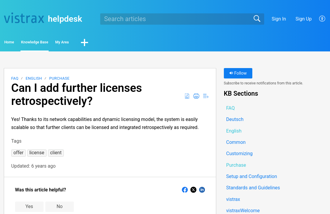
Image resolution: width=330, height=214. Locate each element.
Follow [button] (238, 75)
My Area (112, 43)
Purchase (59, 80)
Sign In (279, 19)
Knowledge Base (65, 43)
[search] (182, 19)
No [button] (60, 208)
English (34, 80)
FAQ (14, 80)
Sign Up (304, 19)
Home (20, 43)
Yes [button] (29, 208)
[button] (322, 19)
